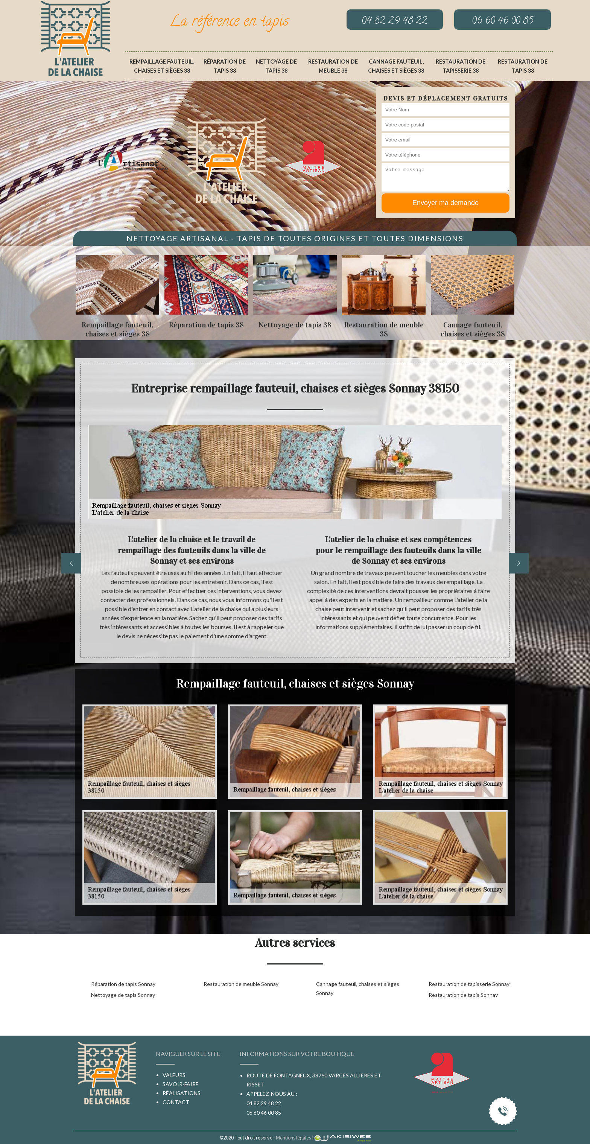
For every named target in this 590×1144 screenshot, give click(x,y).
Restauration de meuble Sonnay (241, 984)
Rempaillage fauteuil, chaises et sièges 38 (161, 66)
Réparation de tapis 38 (225, 66)
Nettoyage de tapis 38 (276, 66)
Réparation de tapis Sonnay (123, 984)
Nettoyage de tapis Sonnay (123, 995)
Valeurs (174, 1075)
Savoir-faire (181, 1084)
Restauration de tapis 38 (522, 66)
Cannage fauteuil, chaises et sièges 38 (396, 66)
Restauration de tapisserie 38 (460, 66)
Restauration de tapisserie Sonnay (469, 984)
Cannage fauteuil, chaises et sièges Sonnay (357, 988)
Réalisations (182, 1093)
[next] (519, 563)
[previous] (71, 563)
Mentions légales (293, 1138)
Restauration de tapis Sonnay (463, 995)
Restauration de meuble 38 (333, 66)
